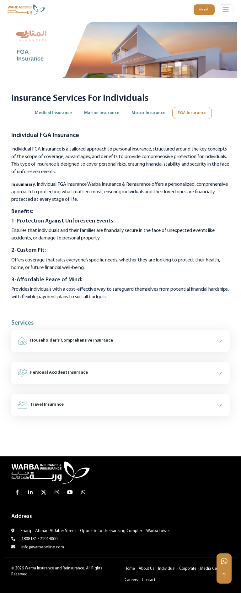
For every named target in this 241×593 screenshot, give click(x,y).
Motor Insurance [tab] (148, 113)
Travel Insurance (41, 404)
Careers (131, 580)
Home (130, 569)
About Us (146, 569)
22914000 (48, 539)
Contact (148, 580)
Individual (166, 569)
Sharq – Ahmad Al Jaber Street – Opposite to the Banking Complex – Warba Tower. (94, 531)
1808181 (29, 539)
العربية (204, 9)
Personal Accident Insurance (53, 372)
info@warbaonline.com (42, 547)
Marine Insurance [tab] (101, 113)
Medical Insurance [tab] (53, 113)
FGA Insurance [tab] (192, 113)
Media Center (212, 569)
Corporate (187, 569)
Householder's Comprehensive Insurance (65, 340)
